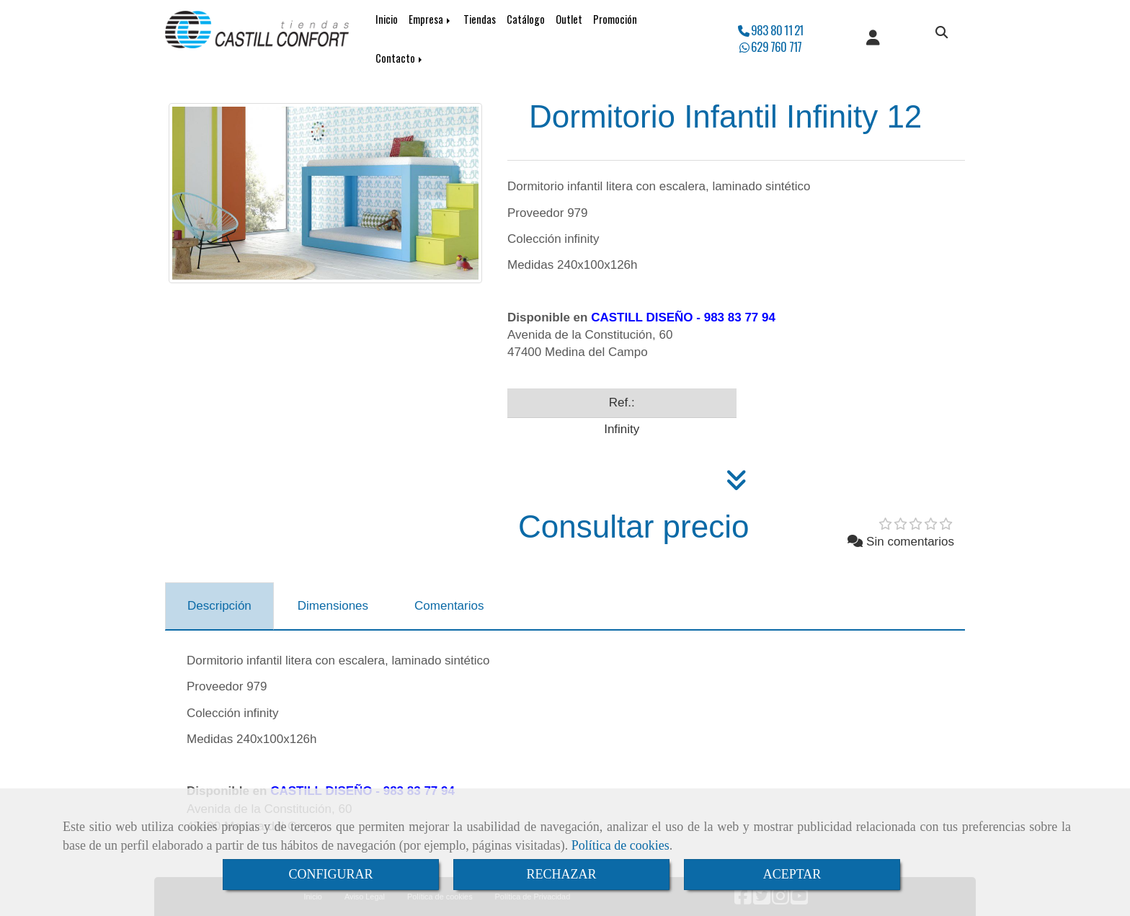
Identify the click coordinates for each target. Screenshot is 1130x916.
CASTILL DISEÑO (642, 317)
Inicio (386, 19)
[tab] (219, 606)
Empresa (431, 19)
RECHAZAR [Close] (561, 874)
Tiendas (479, 19)
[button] (873, 39)
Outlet (569, 19)
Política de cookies (620, 845)
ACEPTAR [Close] (792, 874)
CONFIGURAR (330, 874)
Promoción (615, 19)
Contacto (399, 58)
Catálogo (526, 19)
